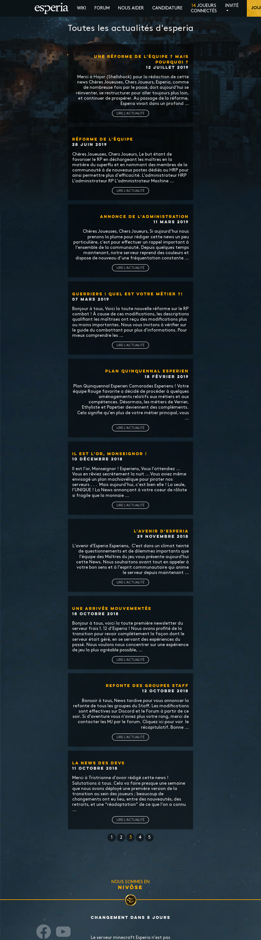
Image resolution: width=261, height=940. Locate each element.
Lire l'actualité (130, 113)
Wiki (81, 8)
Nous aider (131, 8)
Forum (102, 8)
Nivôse (130, 887)
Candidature (167, 8)
